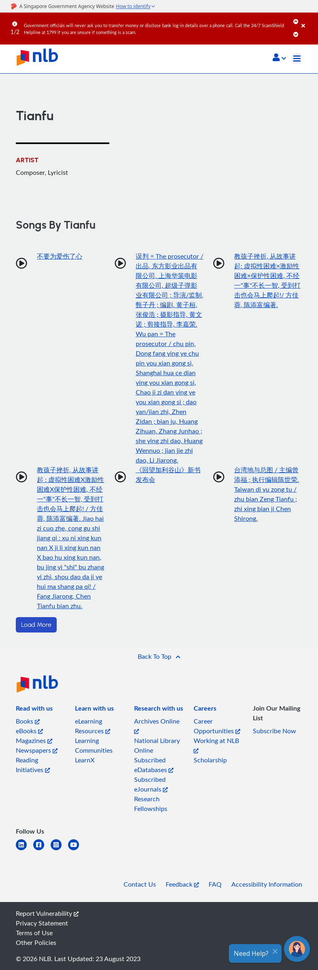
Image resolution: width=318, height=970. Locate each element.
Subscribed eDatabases (153, 765)
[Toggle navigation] (297, 58)
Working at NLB (216, 745)
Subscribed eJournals (151, 784)
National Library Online (157, 745)
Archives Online (156, 725)
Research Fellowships (150, 803)
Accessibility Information (266, 884)
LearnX (84, 760)
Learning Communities (94, 745)
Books (28, 721)
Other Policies (36, 942)
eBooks (29, 730)
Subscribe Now (274, 730)
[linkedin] (24, 849)
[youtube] (76, 849)
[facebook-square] (42, 849)
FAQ (215, 884)
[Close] (308, 20)
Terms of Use (34, 932)
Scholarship (210, 760)
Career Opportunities (217, 726)
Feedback (182, 884)
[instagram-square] (59, 849)
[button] (279, 58)
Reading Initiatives (33, 765)
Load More (36, 625)
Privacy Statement (42, 923)
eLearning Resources (92, 726)
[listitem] (34, 709)
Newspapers (37, 750)
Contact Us (140, 884)
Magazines (34, 740)
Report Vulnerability (47, 913)
